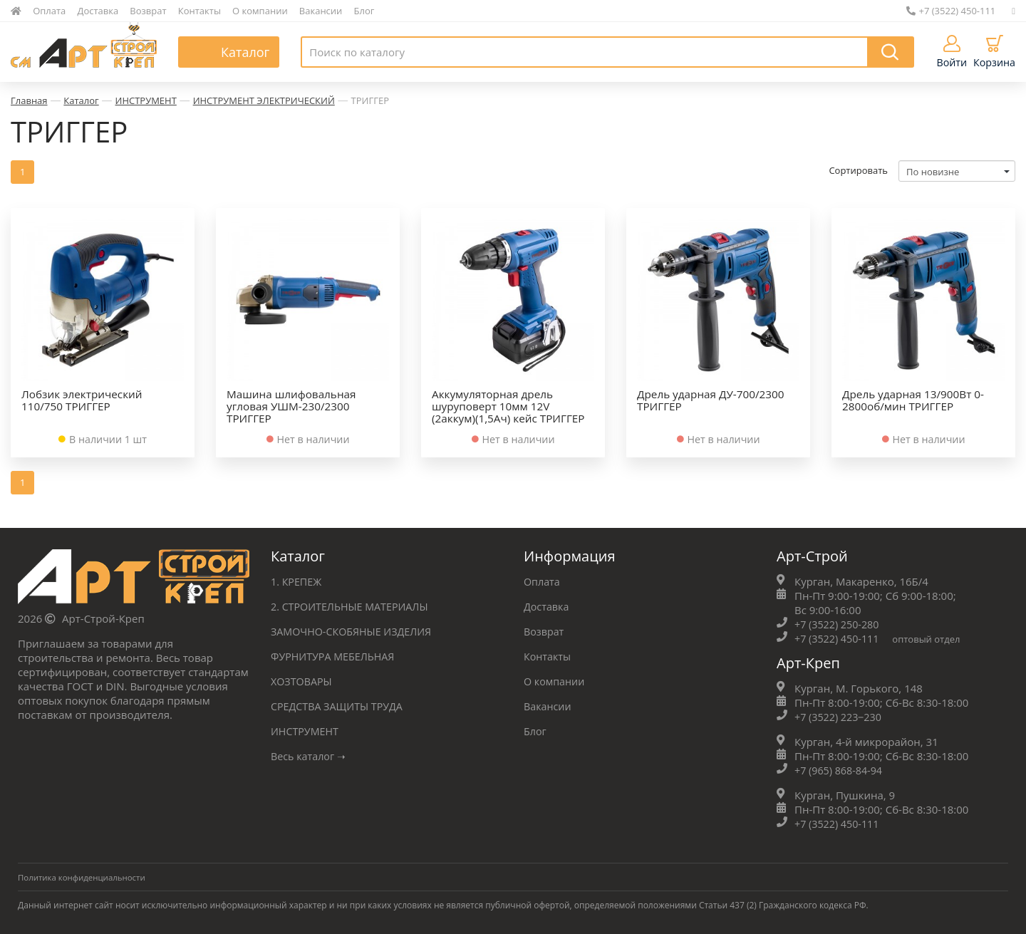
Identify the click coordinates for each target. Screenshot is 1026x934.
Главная (29, 100)
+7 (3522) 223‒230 (840, 715)
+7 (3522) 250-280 (838, 623)
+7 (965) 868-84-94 (840, 769)
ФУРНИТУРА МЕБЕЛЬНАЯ (335, 655)
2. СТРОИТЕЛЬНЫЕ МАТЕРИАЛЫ (353, 605)
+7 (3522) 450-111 (951, 10)
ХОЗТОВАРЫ (303, 680)
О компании (260, 10)
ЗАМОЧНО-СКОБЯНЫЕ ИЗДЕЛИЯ (355, 630)
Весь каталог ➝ (310, 754)
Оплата (49, 10)
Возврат (148, 10)
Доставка (98, 10)
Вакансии (321, 10)
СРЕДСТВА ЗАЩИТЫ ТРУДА (340, 704)
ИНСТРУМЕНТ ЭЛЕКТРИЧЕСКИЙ (264, 100)
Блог (364, 10)
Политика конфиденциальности (85, 876)
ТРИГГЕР (370, 100)
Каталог (80, 100)
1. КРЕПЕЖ (297, 580)
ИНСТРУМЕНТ (146, 100)
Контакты (199, 10)
